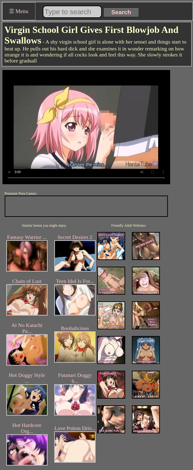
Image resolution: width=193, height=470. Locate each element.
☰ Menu (18, 11)
